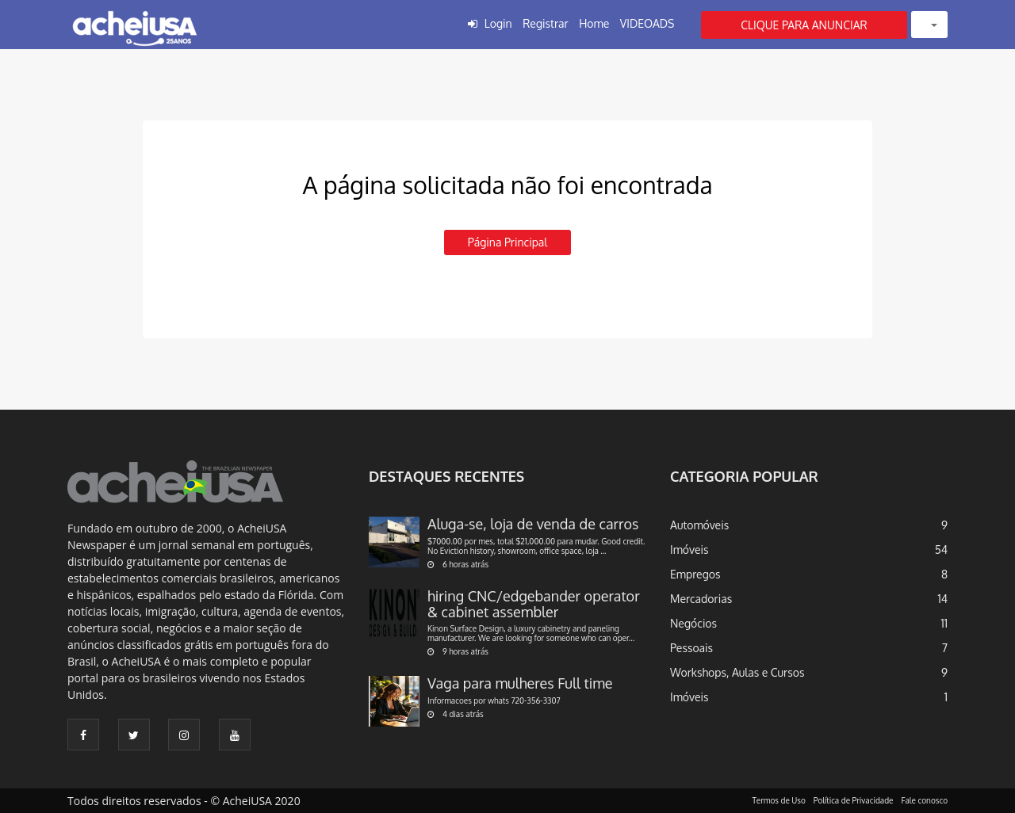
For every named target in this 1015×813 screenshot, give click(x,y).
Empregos (695, 574)
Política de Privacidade (854, 800)
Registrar (545, 23)
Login (498, 23)
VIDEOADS (647, 23)
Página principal (507, 242)
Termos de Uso (779, 800)
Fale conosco (925, 800)
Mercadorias (701, 598)
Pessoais (691, 648)
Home (594, 23)
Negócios (693, 623)
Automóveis (699, 525)
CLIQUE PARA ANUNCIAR (804, 25)
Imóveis (689, 549)
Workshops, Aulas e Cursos (737, 672)
